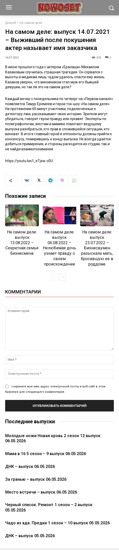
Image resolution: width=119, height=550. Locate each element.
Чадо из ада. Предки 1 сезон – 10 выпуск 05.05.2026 (57, 522)
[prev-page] (54, 277)
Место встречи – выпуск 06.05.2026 (41, 492)
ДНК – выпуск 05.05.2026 (30, 535)
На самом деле (30, 23)
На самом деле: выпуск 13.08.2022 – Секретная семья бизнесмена (21, 243)
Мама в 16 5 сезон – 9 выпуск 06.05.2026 (45, 453)
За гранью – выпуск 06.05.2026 (35, 479)
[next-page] (63, 277)
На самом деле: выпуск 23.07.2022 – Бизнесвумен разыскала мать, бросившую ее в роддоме (97, 248)
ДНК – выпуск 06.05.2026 (30, 466)
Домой (10, 23)
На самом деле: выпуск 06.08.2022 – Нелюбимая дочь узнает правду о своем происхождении (59, 248)
